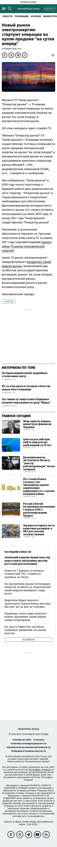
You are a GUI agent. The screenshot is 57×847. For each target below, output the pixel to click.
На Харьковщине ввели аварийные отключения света (24, 374)
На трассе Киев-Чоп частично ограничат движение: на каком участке (25, 630)
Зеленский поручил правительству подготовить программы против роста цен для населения (27, 561)
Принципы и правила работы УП (28, 751)
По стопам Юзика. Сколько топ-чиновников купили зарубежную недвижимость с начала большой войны (39, 486)
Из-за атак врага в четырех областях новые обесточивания (26, 387)
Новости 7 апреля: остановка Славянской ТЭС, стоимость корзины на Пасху (24, 574)
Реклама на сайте (22, 740)
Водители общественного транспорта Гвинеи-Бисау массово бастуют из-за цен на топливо (27, 603)
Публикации (21, 16)
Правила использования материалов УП (28, 747)
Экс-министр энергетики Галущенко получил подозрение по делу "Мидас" (26, 401)
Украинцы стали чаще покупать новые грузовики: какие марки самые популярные (25, 617)
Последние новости (17, 551)
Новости (7, 16)
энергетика (8, 302)
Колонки (36, 16)
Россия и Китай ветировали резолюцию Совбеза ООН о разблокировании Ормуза (39, 509)
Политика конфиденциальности (28, 743)
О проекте (39, 740)
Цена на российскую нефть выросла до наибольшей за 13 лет (37, 442)
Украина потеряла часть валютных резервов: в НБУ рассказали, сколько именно (39, 530)
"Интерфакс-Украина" (40, 769)
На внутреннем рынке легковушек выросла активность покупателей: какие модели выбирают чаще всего (27, 588)
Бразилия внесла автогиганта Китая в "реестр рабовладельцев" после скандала (39, 463)
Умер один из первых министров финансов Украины (37, 424)
